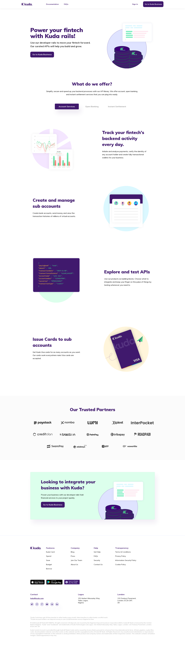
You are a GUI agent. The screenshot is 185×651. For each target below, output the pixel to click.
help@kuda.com (37, 598)
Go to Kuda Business (153, 4)
